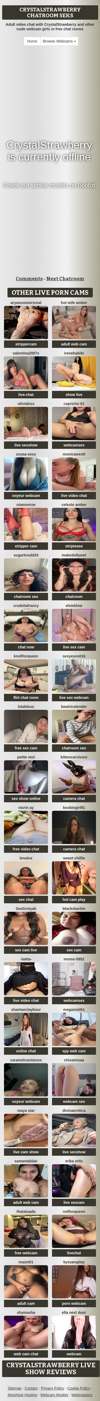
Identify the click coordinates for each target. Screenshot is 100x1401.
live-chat (26, 395)
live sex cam (74, 647)
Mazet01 (26, 1262)
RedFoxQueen (74, 1211)
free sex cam (26, 748)
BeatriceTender (74, 706)
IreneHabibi (74, 353)
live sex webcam (74, 697)
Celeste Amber (74, 505)
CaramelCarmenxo (26, 1060)
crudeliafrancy (26, 606)
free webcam (26, 1253)
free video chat (26, 849)
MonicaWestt (74, 454)
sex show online (25, 798)
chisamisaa (74, 1060)
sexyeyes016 (74, 656)
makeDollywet (74, 555)
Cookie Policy (78, 1388)
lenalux (25, 858)
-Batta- (26, 959)
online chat (26, 1051)
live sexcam (74, 1202)
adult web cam (74, 344)
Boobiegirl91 (74, 807)
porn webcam (74, 1303)
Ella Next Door (74, 1312)
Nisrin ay (26, 807)
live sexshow (25, 445)
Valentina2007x (26, 353)
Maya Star (26, 1110)
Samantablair (25, 1161)
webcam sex (74, 1101)
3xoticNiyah (26, 908)
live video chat (74, 495)
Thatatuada (26, 1211)
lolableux (26, 706)
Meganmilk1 (74, 1009)
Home (32, 41)
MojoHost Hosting (22, 1395)
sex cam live (26, 950)
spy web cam (74, 1051)
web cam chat (26, 1354)
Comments (29, 279)
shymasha (26, 1312)
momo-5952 (74, 959)
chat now (26, 647)
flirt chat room (25, 697)
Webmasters (81, 1395)
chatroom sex (26, 596)
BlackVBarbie (74, 908)
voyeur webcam (26, 495)
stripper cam (26, 546)
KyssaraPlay (74, 1262)
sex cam (74, 950)
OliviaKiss (26, 404)
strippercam (26, 344)
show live (74, 395)
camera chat (74, 798)
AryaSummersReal (26, 303)
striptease (74, 546)
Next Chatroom (65, 279)
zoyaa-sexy (26, 454)
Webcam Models (54, 1395)
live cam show (26, 1152)
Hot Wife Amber (74, 303)
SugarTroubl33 (26, 555)
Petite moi (26, 757)
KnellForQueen (26, 656)
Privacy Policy (52, 1388)
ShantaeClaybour (26, 1009)
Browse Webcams (59, 41)
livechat (74, 1253)
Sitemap (14, 1388)
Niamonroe (26, 505)
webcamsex (74, 445)
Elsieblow (74, 606)
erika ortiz (74, 1161)
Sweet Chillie (74, 858)
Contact (31, 1388)
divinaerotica (73, 1110)
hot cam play (74, 899)
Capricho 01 (74, 404)
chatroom (74, 596)
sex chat (25, 899)
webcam (74, 1354)
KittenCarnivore (74, 757)
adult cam (26, 1303)
